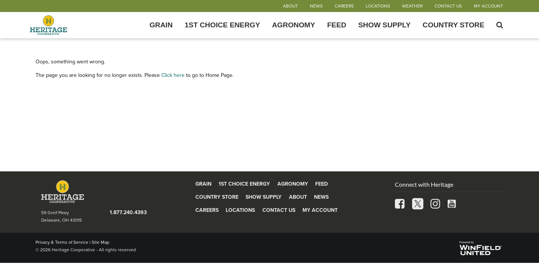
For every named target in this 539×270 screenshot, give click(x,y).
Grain (161, 25)
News (316, 6)
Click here (173, 75)
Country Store (453, 25)
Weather (412, 6)
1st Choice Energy (222, 25)
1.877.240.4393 (128, 212)
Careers (344, 6)
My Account (488, 6)
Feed (336, 25)
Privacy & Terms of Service (62, 242)
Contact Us (448, 6)
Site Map (100, 242)
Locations (378, 6)
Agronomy (293, 25)
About (290, 6)
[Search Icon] (499, 25)
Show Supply (384, 25)
